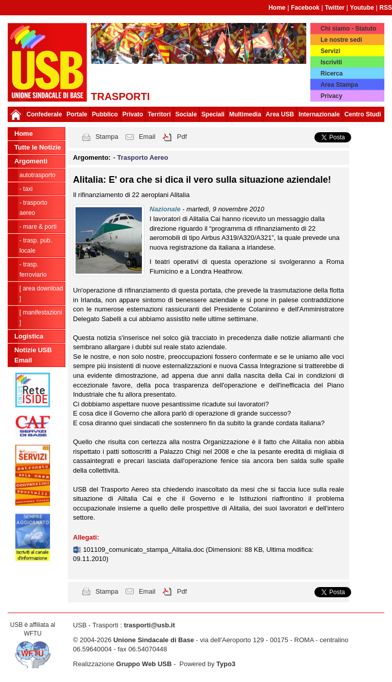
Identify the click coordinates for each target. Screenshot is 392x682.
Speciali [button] (213, 114)
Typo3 (225, 664)
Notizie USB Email (33, 355)
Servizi (330, 51)
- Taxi (26, 188)
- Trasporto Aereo (33, 207)
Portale (76, 114)
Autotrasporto (37, 175)
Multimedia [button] (245, 114)
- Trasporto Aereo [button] (140, 157)
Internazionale (319, 114)
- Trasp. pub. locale (35, 245)
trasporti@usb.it (149, 625)
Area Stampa (339, 84)
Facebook (305, 7)
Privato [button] (132, 114)
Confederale (44, 114)
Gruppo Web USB (144, 664)
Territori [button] (159, 114)
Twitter (335, 7)
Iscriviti (331, 62)
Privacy (331, 96)
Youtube (362, 7)
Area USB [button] (280, 114)
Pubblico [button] (105, 114)
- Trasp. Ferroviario (32, 269)
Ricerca (331, 73)
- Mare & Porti (38, 226)
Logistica (28, 336)
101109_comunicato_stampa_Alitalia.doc (144, 549)
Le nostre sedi (341, 39)
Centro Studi (363, 114)
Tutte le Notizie (37, 147)
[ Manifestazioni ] (40, 317)
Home (276, 7)
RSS (385, 7)
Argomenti (30, 161)
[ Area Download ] (41, 293)
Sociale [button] (186, 114)
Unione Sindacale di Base (153, 640)
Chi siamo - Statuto (348, 28)
